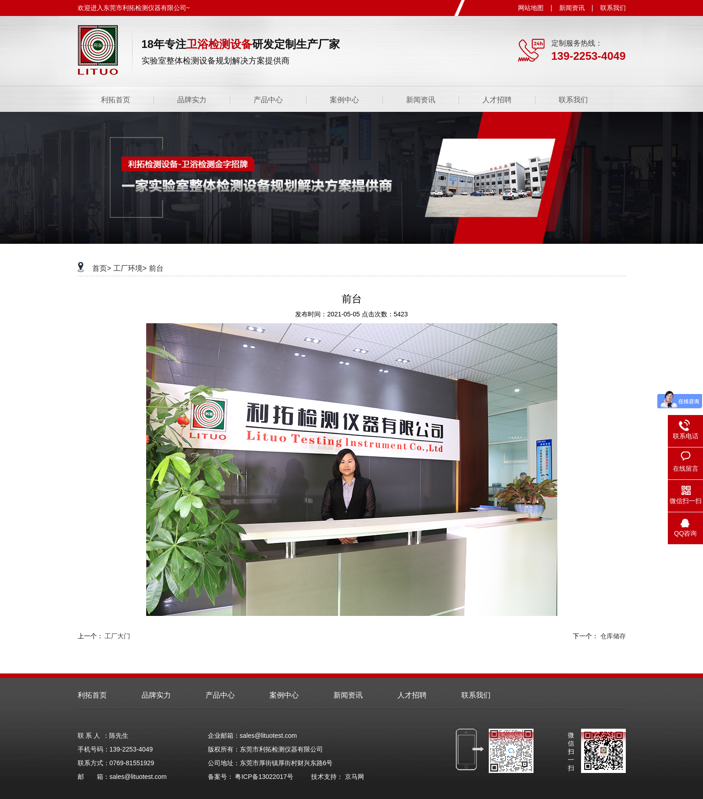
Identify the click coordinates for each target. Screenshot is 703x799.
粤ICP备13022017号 (264, 776)
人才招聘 (497, 100)
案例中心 (344, 100)
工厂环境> (130, 268)
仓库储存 (613, 636)
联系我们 (613, 7)
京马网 (354, 776)
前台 (156, 268)
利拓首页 (115, 100)
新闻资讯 (572, 7)
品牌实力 (191, 100)
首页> (101, 268)
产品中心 (268, 100)
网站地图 (531, 7)
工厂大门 (117, 636)
